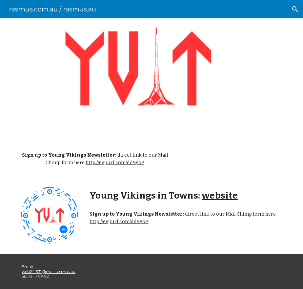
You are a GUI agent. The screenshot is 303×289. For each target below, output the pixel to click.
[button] (295, 9)
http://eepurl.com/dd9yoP (115, 162)
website (220, 195)
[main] (95, 159)
